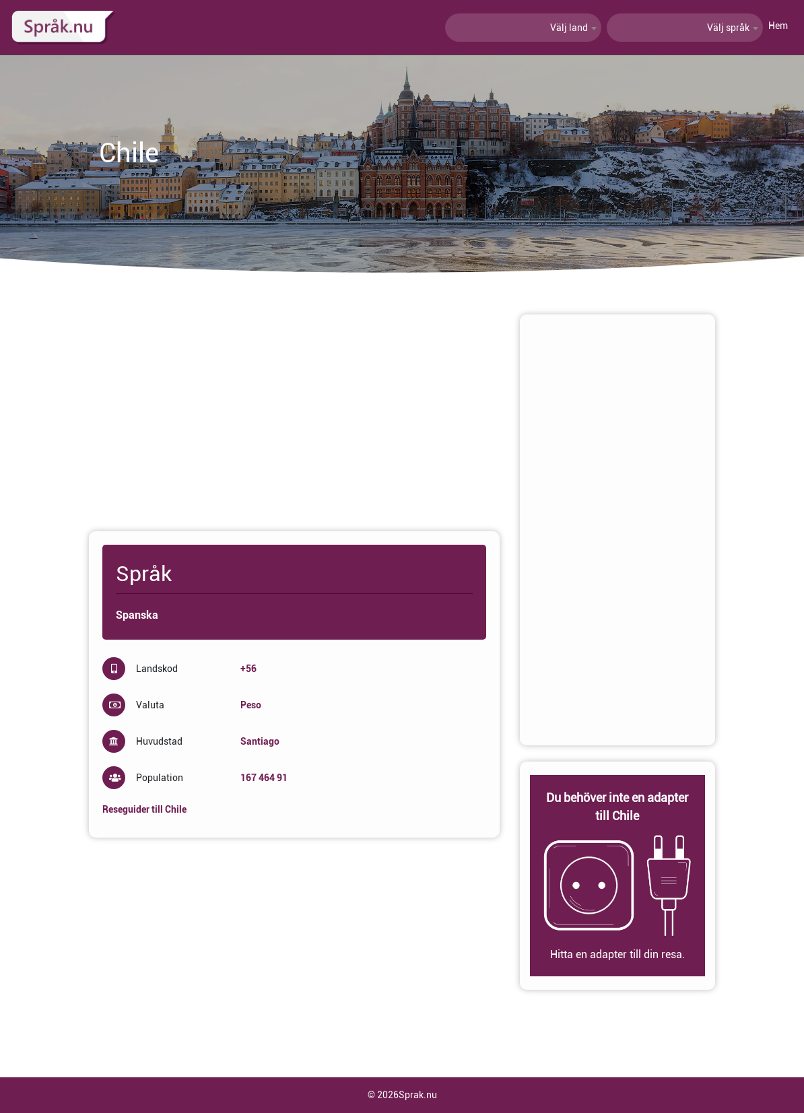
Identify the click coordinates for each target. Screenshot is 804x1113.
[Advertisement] (294, 408)
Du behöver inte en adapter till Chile (617, 806)
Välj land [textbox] (569, 27)
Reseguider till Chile (144, 809)
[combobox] (523, 27)
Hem (778, 25)
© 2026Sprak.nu (402, 1094)
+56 (248, 668)
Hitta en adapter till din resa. (617, 954)
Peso (250, 705)
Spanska (137, 615)
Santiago (259, 741)
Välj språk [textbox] (728, 27)
